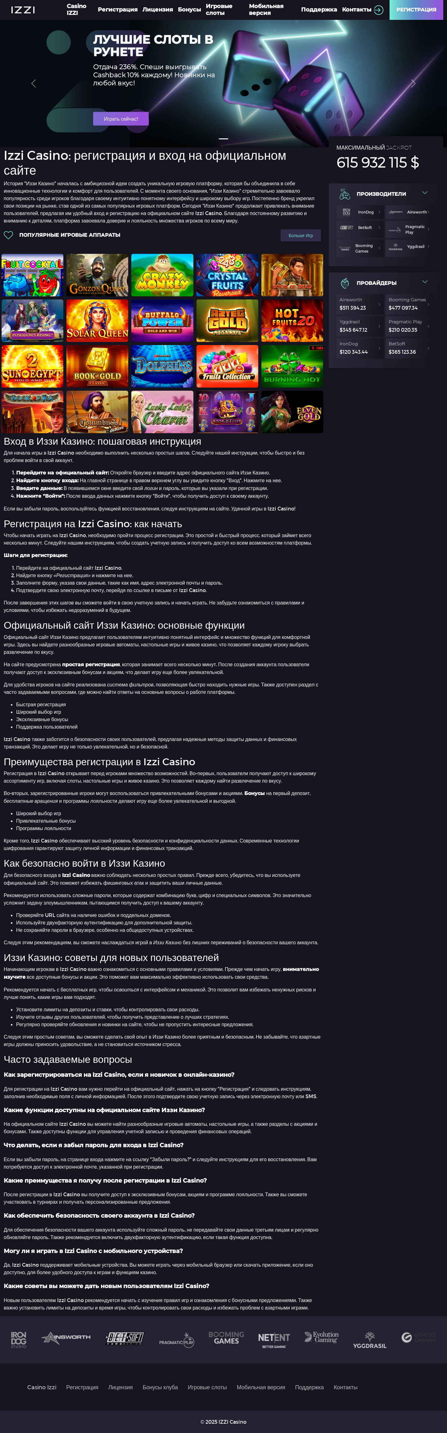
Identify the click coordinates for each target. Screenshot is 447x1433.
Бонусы (189, 9)
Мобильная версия (266, 9)
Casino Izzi (41, 1387)
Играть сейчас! (121, 119)
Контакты (356, 9)
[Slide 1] (223, 138)
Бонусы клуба (160, 1387)
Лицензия (157, 9)
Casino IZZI (76, 9)
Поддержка (319, 9)
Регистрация (118, 9)
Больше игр (301, 235)
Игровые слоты (219, 9)
